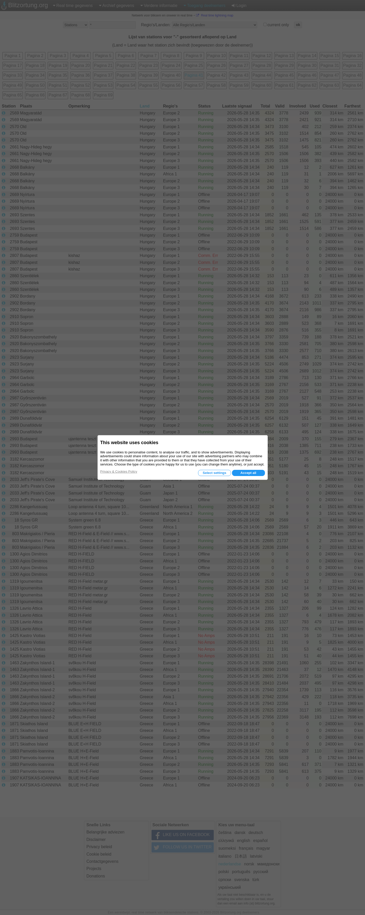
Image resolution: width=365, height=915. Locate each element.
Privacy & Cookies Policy (118, 471)
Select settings (214, 473)
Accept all (248, 473)
